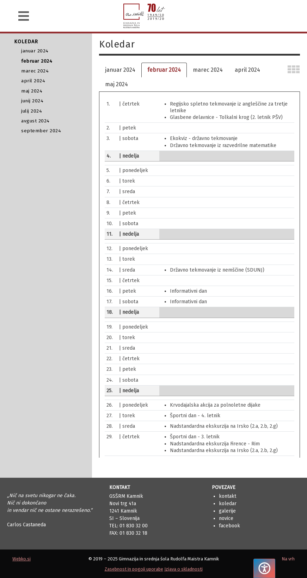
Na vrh (288, 558)
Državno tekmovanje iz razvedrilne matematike (223, 145)
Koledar (228, 504)
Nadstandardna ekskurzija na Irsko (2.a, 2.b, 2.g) (224, 426)
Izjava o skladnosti (183, 569)
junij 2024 (32, 101)
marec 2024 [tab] (208, 69)
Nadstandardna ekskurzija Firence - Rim (215, 444)
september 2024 (41, 131)
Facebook (229, 526)
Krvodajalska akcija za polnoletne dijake (215, 405)
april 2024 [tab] (247, 69)
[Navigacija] (23, 16)
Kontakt (227, 496)
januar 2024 (35, 51)
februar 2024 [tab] (164, 69)
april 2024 (33, 81)
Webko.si (21, 558)
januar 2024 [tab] (120, 69)
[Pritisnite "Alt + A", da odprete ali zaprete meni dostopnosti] (264, 568)
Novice (226, 518)
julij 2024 (31, 111)
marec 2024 (35, 71)
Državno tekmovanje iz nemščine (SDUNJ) (217, 270)
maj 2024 (31, 91)
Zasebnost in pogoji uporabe (134, 569)
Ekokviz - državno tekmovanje (204, 138)
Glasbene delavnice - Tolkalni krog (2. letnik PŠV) (226, 117)
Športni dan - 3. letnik (195, 437)
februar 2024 (36, 61)
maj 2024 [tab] (116, 84)
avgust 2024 (35, 121)
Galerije (227, 511)
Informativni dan (188, 291)
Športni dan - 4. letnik (195, 416)
